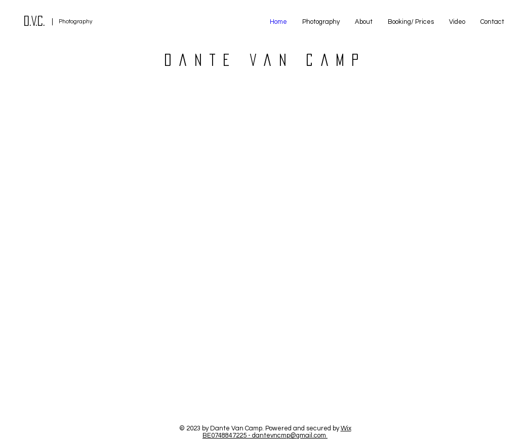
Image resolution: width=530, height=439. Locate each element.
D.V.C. (34, 21)
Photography (75, 21)
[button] (321, 21)
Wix (346, 428)
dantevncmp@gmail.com (289, 435)
